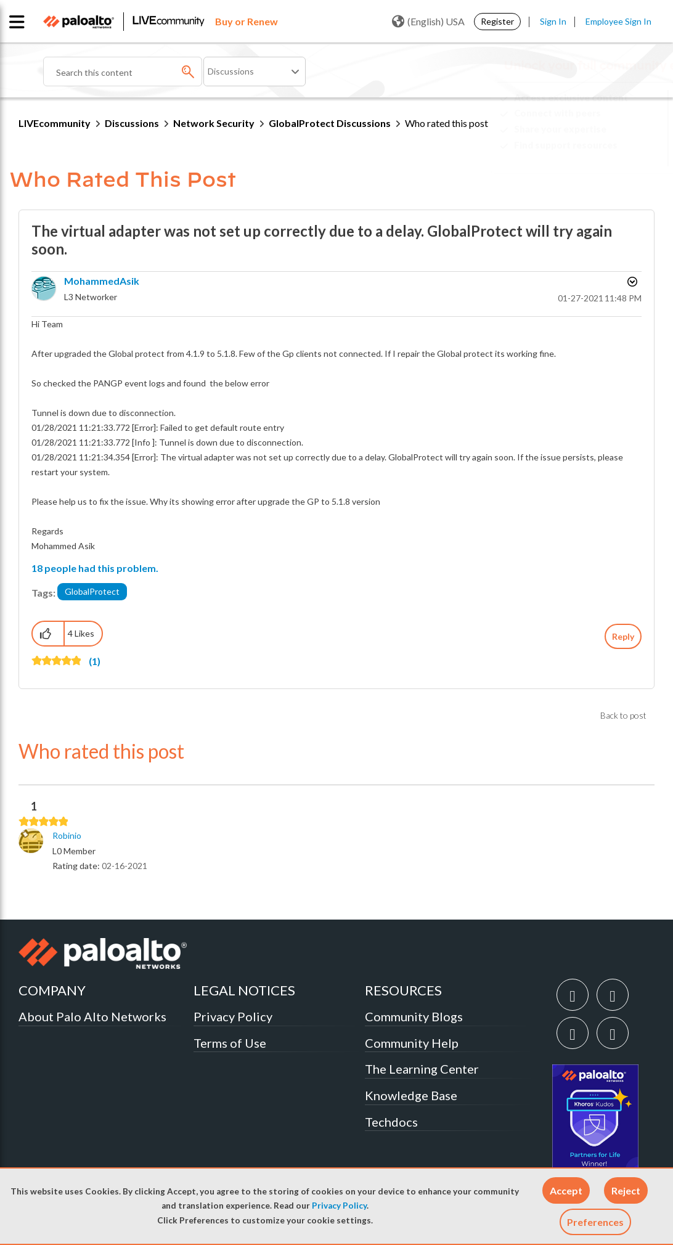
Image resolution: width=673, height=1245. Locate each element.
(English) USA (428, 21)
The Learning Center (422, 1068)
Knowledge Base (411, 1095)
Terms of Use (230, 1042)
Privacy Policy (339, 1205)
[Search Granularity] (254, 71)
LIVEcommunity (54, 123)
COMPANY (52, 990)
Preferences (595, 1222)
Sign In (553, 21)
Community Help (412, 1042)
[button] (566, 1190)
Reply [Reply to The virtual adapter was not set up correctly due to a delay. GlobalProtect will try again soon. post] (623, 636)
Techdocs (391, 1121)
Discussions (132, 123)
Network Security (214, 123)
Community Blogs (414, 1016)
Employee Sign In (618, 21)
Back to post (623, 715)
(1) (94, 661)
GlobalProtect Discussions (330, 123)
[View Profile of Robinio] (66, 835)
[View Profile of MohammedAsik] (101, 280)
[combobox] (122, 71)
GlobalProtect (92, 591)
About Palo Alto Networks (92, 1016)
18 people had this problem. (94, 568)
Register (497, 21)
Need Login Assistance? (599, 155)
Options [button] (631, 281)
